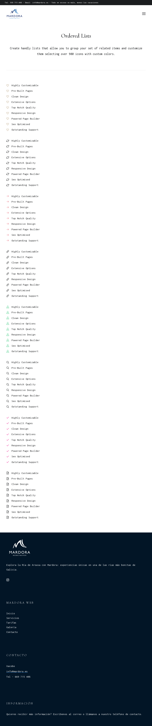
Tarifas (11, 622)
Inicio (10, 613)
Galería (11, 627)
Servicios (12, 618)
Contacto (12, 632)
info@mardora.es (40, 3)
